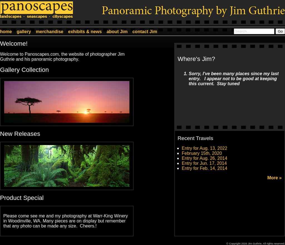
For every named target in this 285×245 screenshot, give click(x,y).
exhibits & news (85, 31)
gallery (24, 31)
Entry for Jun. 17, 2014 (204, 163)
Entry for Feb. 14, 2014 (204, 168)
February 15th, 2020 (202, 153)
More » (274, 177)
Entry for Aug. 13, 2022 (204, 148)
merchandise (49, 31)
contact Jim (144, 31)
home (6, 31)
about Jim (117, 31)
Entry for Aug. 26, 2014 (204, 158)
